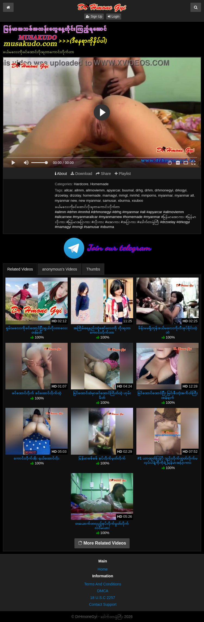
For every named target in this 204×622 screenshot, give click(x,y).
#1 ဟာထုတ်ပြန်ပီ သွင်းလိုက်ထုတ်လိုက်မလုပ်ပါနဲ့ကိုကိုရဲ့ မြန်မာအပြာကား (167, 460)
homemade (92, 195)
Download (81, 173)
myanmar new (66, 200)
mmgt (123, 195)
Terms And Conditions (102, 584)
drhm (149, 190)
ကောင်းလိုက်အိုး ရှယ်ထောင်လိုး (36, 458)
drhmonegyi (164, 190)
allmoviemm (95, 190)
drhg (139, 190)
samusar (109, 200)
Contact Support (102, 604)
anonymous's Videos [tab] (59, 269)
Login (114, 16)
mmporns (149, 195)
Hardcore (81, 184)
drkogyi (181, 190)
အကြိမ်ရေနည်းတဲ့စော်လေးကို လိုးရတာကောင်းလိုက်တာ (102, 330)
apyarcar (113, 190)
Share (103, 173)
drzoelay (61, 195)
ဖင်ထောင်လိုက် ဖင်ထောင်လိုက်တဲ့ (36, 393)
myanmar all (184, 195)
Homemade (99, 184)
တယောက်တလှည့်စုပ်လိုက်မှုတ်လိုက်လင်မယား (102, 525)
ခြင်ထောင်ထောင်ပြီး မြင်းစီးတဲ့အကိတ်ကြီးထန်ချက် (167, 395)
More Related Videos (102, 543)
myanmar (165, 195)
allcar (68, 190)
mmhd (134, 195)
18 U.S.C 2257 (102, 597)
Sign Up (94, 16)
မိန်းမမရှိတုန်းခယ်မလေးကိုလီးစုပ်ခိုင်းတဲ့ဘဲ (167, 330)
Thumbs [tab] (93, 269)
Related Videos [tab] (20, 269)
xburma (124, 200)
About (61, 173)
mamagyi (110, 195)
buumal (128, 190)
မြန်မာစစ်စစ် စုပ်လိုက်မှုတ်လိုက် (102, 458)
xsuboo (137, 200)
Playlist (123, 173)
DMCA (102, 591)
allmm (79, 190)
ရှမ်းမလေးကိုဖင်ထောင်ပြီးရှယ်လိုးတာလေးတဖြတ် (36, 330)
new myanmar (90, 200)
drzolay (75, 195)
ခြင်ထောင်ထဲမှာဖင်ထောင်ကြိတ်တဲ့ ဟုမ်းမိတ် (102, 395)
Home (103, 569)
